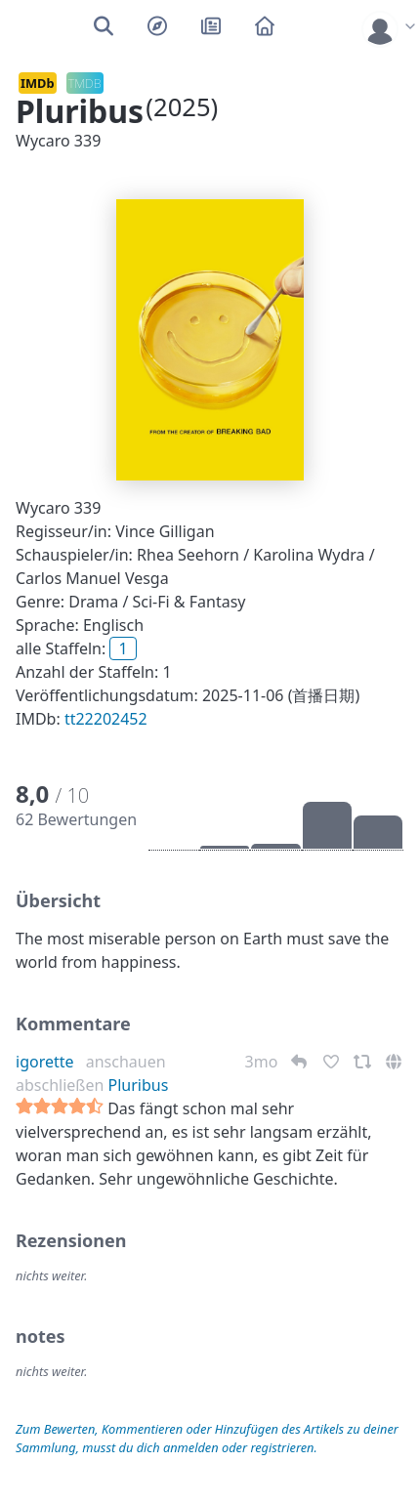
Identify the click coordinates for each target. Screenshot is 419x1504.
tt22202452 (105, 719)
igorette (45, 1061)
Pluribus (138, 1085)
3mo (263, 1061)
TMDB (85, 83)
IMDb (38, 83)
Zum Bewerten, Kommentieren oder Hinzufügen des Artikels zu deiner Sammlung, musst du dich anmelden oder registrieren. (207, 1438)
